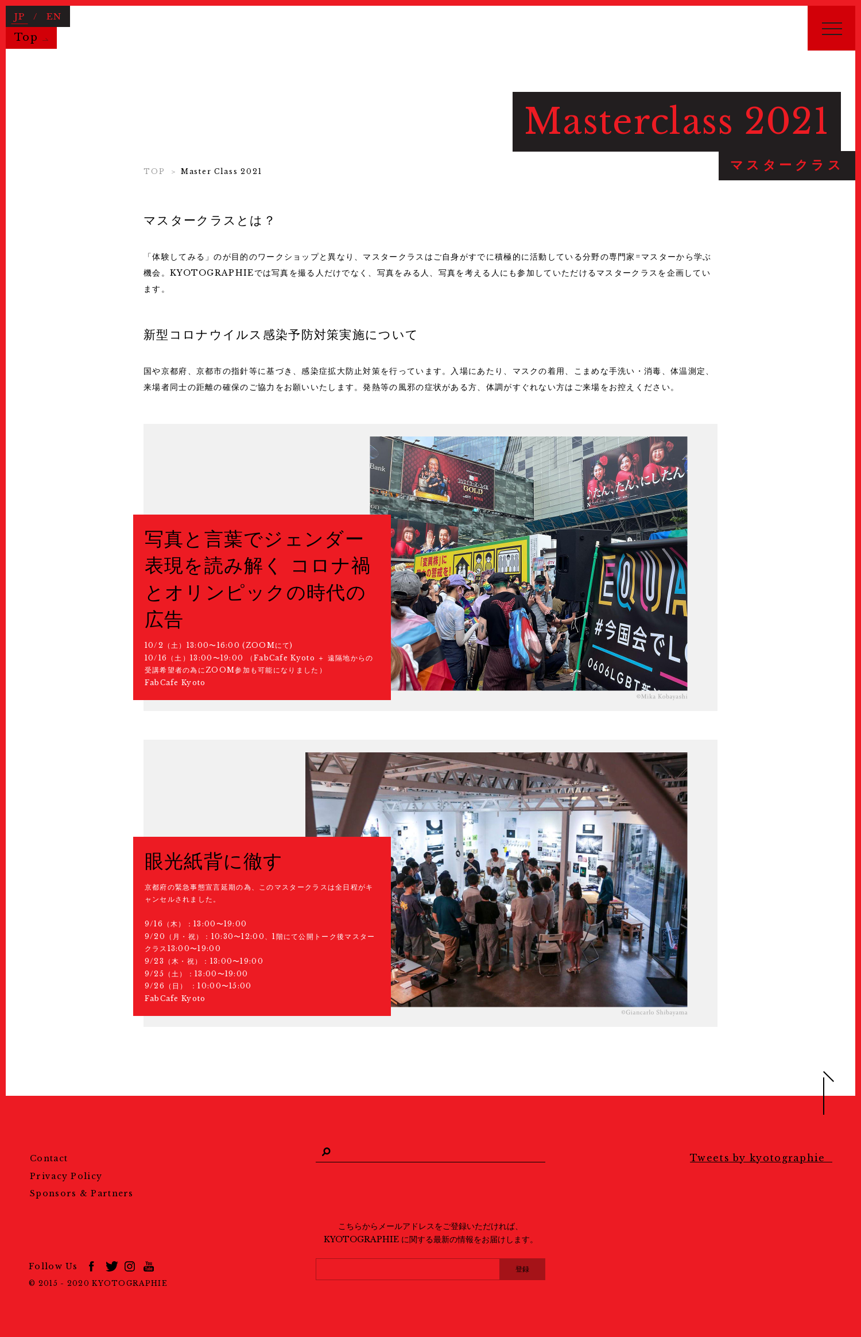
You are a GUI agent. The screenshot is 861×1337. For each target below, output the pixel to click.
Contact (49, 1158)
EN (53, 15)
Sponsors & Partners (82, 1193)
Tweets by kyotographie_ (761, 1158)
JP (19, 15)
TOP (154, 171)
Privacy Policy (66, 1176)
